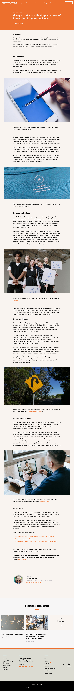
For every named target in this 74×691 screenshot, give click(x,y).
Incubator (48, 671)
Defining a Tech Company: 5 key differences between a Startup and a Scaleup (36, 636)
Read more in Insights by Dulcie (33, 582)
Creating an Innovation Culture (24, 539)
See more (61, 622)
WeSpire (16, 300)
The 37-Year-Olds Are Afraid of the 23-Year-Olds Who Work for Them (36, 541)
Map (4, 673)
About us (28, 3)
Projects (22, 3)
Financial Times (44, 501)
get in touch (22, 559)
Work (46, 659)
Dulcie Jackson (31, 579)
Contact (69, 3)
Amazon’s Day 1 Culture (35, 411)
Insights (46, 3)
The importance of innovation (12, 634)
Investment (40, 3)
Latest (47, 666)
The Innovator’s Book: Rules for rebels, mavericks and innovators (34, 536)
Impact (34, 3)
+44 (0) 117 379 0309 (25, 659)
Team (46, 661)
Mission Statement (50, 668)
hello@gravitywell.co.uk (26, 661)
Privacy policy (49, 673)
